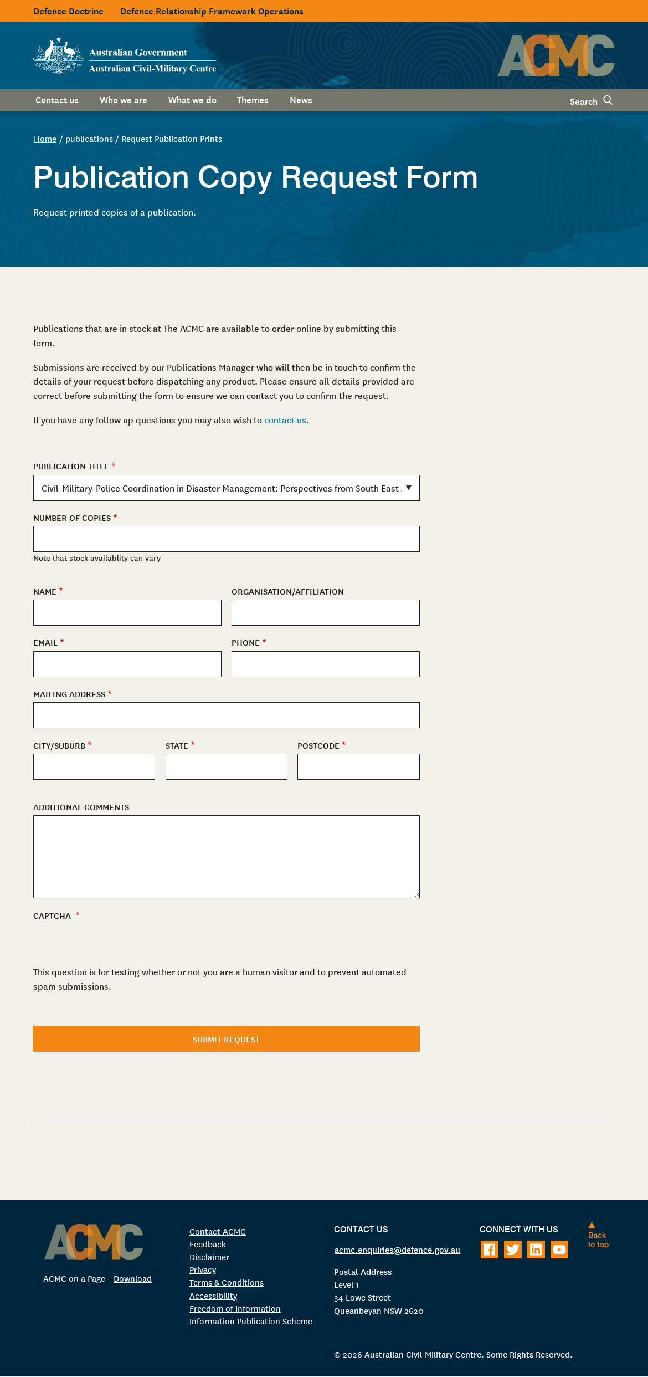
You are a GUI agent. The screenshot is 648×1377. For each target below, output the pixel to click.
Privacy (202, 1269)
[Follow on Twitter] (513, 1249)
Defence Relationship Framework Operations (212, 10)
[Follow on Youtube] (559, 1249)
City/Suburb (59, 745)
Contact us (57, 98)
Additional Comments (81, 806)
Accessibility (213, 1295)
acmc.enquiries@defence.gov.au (397, 1249)
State (177, 745)
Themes (253, 98)
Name (44, 591)
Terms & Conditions (226, 1282)
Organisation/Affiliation (288, 591)
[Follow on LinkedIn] (536, 1249)
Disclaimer (209, 1256)
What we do (192, 98)
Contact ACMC (217, 1231)
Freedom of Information (235, 1308)
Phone (246, 642)
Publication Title (71, 465)
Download (133, 1278)
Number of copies (72, 517)
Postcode (318, 745)
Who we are (123, 98)
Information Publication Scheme (250, 1321)
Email (45, 642)
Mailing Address (69, 693)
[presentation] (117, 1010)
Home (45, 138)
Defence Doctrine (68, 10)
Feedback (207, 1244)
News (301, 98)
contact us (285, 419)
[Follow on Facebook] (489, 1249)
